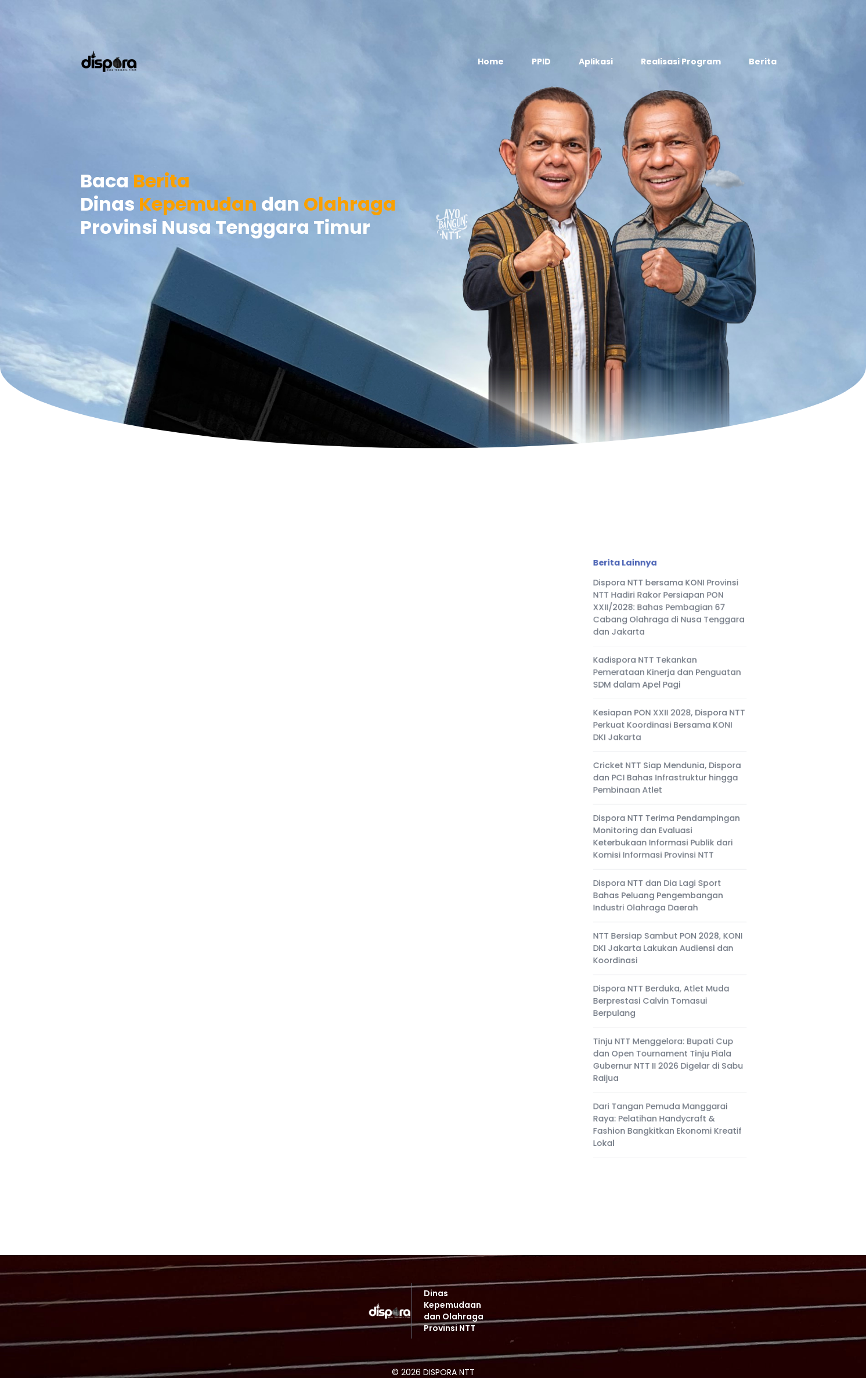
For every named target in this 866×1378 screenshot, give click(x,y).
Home (491, 61)
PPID (541, 61)
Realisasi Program (681, 61)
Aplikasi (596, 61)
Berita (763, 61)
